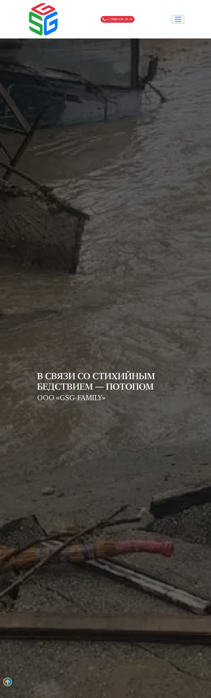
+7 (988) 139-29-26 (117, 19)
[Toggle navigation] (178, 19)
